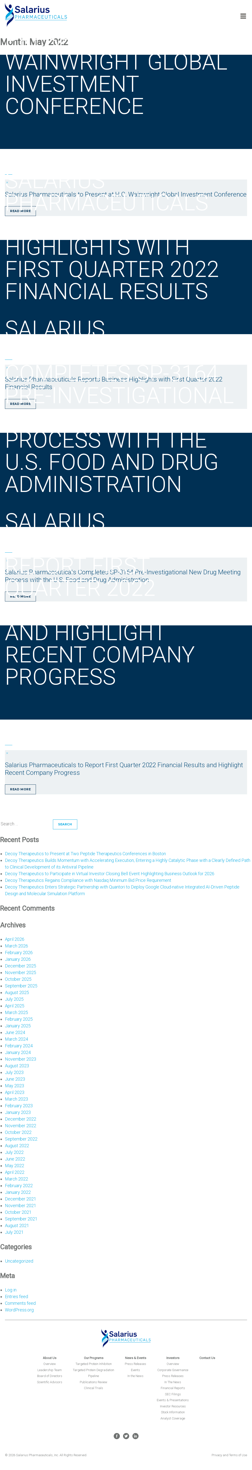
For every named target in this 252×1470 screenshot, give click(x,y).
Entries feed (16, 1296)
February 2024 (19, 1045)
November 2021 (20, 1205)
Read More (20, 789)
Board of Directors (49, 1376)
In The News (172, 1382)
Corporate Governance (172, 1370)
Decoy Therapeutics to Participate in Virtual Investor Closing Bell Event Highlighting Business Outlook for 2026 (109, 873)
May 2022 (14, 1165)
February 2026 (19, 952)
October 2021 (18, 1212)
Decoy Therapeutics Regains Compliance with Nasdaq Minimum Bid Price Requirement (88, 880)
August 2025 (17, 992)
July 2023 (14, 1072)
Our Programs (93, 1358)
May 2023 (14, 1085)
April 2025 (14, 1005)
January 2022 (18, 1192)
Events (135, 1370)
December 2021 (20, 1198)
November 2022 (20, 1125)
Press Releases (135, 1364)
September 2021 (21, 1218)
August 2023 (17, 1065)
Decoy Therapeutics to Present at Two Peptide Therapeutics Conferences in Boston (85, 853)
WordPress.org (19, 1309)
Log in (10, 1289)
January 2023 (18, 1112)
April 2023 (14, 1092)
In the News (135, 1376)
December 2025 (20, 965)
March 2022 (16, 1178)
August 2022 (17, 1145)
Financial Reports (173, 1388)
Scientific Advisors (49, 1382)
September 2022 (21, 1139)
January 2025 (18, 1025)
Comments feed (20, 1303)
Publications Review (93, 1382)
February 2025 (19, 1019)
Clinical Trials (93, 1388)
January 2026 (18, 959)
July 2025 (14, 999)
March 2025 (16, 1012)
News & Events (135, 1358)
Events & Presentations (173, 1400)
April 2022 (14, 1172)
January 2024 (18, 1052)
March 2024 (16, 1039)
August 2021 (17, 1225)
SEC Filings (173, 1394)
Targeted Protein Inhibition (94, 1364)
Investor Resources (173, 1406)
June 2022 (15, 1158)
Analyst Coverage (172, 1418)
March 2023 (16, 1099)
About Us (49, 1358)
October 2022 (18, 1132)
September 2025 (21, 985)
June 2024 (15, 1032)
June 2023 (15, 1079)
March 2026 (16, 945)
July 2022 (14, 1152)
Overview (49, 1364)
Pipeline (93, 1376)
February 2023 (19, 1105)
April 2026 (14, 939)
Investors (172, 1358)
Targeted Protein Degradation (93, 1370)
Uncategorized (19, 1261)
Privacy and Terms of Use (229, 1455)
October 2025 (18, 979)
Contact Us (207, 1358)
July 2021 (14, 1232)
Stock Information (173, 1412)
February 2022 (19, 1185)
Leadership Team (49, 1370)
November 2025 (20, 972)
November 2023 (20, 1059)
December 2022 (20, 1119)
